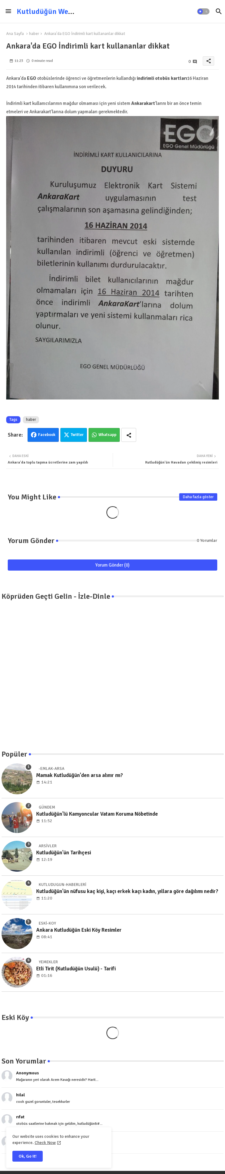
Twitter (77, 434)
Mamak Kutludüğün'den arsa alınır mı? (79, 775)
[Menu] (8, 11)
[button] (203, 11)
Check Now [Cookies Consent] (45, 1142)
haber (34, 33)
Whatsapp (107, 434)
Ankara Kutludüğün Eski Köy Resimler (79, 930)
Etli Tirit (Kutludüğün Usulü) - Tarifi (76, 968)
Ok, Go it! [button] (28, 1156)
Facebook (46, 434)
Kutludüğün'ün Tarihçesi (63, 852)
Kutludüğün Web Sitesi (54, 11)
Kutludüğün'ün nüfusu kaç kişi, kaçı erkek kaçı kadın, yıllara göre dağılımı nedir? (127, 891)
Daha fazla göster (198, 496)
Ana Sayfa (15, 33)
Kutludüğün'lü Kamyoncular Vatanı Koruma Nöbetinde (97, 814)
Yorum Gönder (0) (112, 565)
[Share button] (128, 435)
